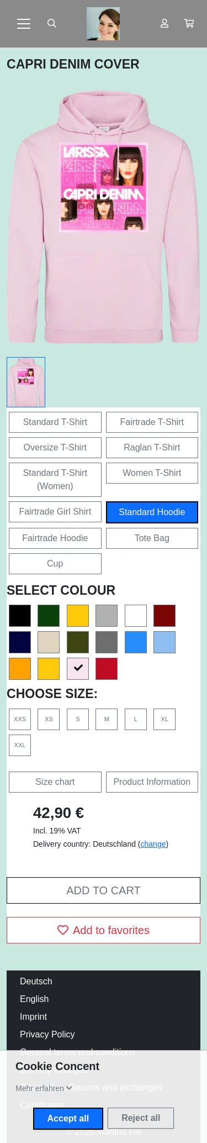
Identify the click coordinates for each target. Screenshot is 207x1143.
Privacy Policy (47, 1034)
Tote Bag (152, 538)
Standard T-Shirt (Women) (55, 479)
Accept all (68, 1118)
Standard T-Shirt (55, 422)
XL (164, 719)
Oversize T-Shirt (55, 447)
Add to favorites (103, 930)
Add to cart (103, 890)
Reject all (140, 1118)
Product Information (151, 782)
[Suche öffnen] (52, 23)
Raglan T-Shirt (152, 447)
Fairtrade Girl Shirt (55, 511)
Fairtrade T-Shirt (152, 422)
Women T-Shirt (152, 473)
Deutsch (36, 981)
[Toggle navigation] (24, 23)
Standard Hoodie (152, 512)
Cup (55, 563)
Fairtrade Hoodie (55, 538)
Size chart (55, 782)
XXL (19, 745)
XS (49, 719)
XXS (20, 719)
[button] (188, 24)
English (34, 999)
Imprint (33, 1016)
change (153, 844)
